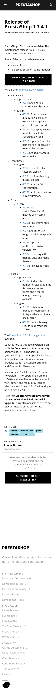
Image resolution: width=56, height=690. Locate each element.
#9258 (25, 322)
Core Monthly (9, 609)
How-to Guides (10, 582)
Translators (10, 657)
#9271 (25, 307)
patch (38, 430)
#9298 (25, 222)
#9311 (25, 102)
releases (14, 434)
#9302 (25, 281)
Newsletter (8, 683)
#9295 (25, 176)
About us (7, 678)
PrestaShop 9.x (10, 619)
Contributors (11, 646)
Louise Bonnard (14, 445)
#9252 (25, 192)
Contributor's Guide (13, 651)
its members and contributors (25, 549)
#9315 (25, 168)
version (14, 430)
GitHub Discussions (15, 635)
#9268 (25, 152)
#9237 (25, 254)
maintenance (27, 430)
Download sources (14, 571)
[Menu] (5, 5)
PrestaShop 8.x (10, 625)
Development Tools (13, 587)
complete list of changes (31, 89)
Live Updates (9, 603)
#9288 (25, 207)
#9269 (25, 242)
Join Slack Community (16, 577)
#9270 (25, 184)
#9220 (25, 230)
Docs (6, 673)
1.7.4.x (24, 434)
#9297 (25, 129)
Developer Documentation (19, 566)
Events (6, 662)
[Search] (51, 5)
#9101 (25, 265)
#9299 (25, 114)
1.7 (32, 434)
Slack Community (13, 641)
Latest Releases (11, 598)
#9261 (25, 141)
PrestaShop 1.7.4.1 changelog (25, 335)
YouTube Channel (14, 614)
